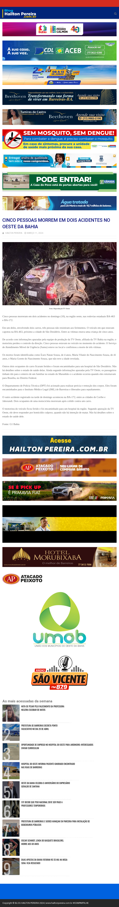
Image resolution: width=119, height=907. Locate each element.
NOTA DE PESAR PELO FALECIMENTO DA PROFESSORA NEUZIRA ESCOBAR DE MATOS (42, 708)
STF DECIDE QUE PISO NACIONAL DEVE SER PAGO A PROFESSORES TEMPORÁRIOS (42, 803)
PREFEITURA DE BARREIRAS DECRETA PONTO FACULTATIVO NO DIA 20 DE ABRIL (39, 727)
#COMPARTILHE (81, 903)
